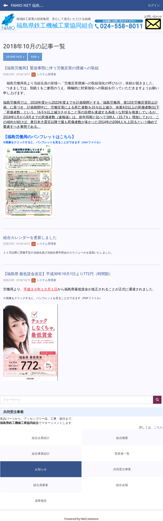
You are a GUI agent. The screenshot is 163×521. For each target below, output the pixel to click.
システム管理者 (43, 74)
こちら (158, 427)
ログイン (154, 5)
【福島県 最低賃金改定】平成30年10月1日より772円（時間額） (58, 274)
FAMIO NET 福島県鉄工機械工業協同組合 (29, 5)
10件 (35, 57)
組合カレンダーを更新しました (30, 237)
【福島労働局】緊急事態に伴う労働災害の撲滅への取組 (51, 68)
